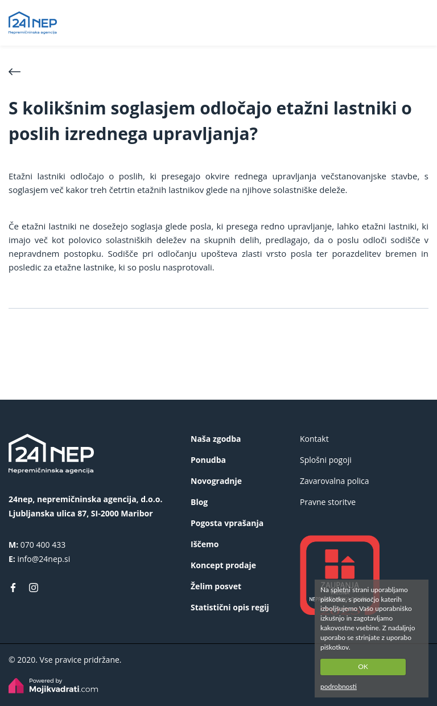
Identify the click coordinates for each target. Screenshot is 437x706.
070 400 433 (42, 544)
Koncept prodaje (223, 565)
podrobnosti (338, 686)
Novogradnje (216, 480)
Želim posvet (216, 586)
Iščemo (204, 544)
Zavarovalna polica (334, 480)
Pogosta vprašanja (227, 523)
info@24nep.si (43, 558)
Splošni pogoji (326, 459)
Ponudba (208, 459)
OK (363, 666)
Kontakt (314, 438)
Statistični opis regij (230, 607)
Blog (199, 501)
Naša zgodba (216, 438)
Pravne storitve (328, 501)
